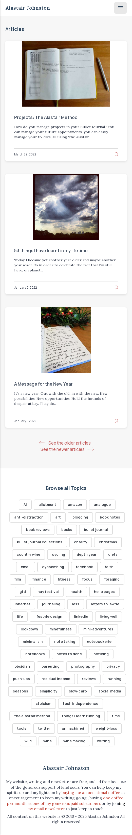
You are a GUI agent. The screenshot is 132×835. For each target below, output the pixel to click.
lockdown (29, 629)
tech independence (80, 703)
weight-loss (106, 728)
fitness (64, 579)
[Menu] (120, 8)
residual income (56, 678)
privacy (113, 666)
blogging (80, 517)
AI (25, 504)
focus (87, 579)
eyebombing (53, 566)
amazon (75, 504)
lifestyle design (48, 616)
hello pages (104, 591)
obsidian (22, 666)
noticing (101, 653)
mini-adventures (98, 629)
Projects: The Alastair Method (45, 117)
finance (39, 579)
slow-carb (78, 691)
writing (103, 741)
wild (28, 741)
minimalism (33, 641)
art (58, 517)
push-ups (21, 678)
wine (47, 741)
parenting (51, 666)
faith (109, 566)
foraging (112, 579)
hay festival (48, 591)
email (25, 566)
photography (83, 666)
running (114, 678)
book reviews (38, 529)
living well (108, 616)
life (20, 616)
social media (110, 691)
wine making (74, 741)
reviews (89, 678)
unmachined (73, 728)
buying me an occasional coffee (91, 792)
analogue (102, 504)
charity (80, 542)
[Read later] (116, 154)
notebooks (35, 653)
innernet (22, 604)
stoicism (43, 703)
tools (21, 728)
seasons (20, 691)
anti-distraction (29, 517)
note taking (64, 641)
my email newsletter (46, 808)
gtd (23, 591)
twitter (44, 728)
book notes (110, 517)
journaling (51, 604)
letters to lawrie (105, 604)
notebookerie (99, 641)
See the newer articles (67, 449)
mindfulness (61, 629)
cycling (58, 554)
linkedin (81, 616)
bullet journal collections (39, 542)
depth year (87, 554)
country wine (28, 554)
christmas (108, 542)
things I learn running (81, 716)
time (116, 716)
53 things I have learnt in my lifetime (50, 250)
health (76, 591)
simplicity (48, 691)
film (17, 579)
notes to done (69, 653)
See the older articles (66, 443)
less (75, 604)
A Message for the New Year (43, 384)
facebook (84, 566)
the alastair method (32, 716)
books (66, 529)
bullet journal (96, 529)
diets (113, 554)
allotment (47, 504)
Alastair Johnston (27, 8)
